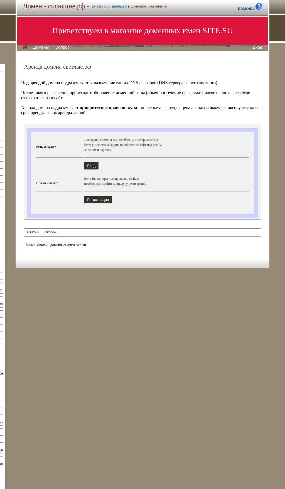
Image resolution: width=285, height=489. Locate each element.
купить (97, 6)
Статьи (33, 232)
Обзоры (50, 232)
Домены (41, 47)
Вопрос (62, 47)
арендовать (120, 6)
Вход (257, 47)
